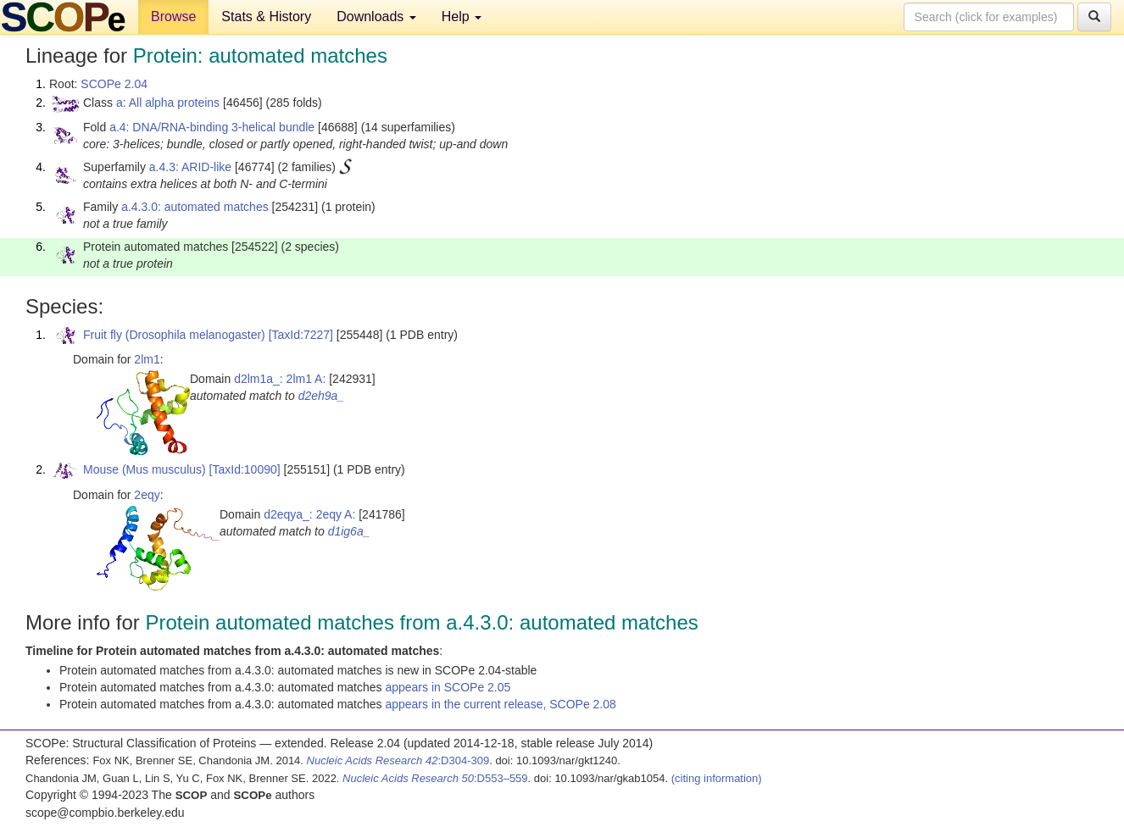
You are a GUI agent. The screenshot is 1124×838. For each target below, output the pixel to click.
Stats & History (266, 16)
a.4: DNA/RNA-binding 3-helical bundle (211, 127)
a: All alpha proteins (168, 102)
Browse (173, 16)
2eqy (146, 495)
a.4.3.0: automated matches (195, 207)
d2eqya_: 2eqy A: (309, 514)
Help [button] (461, 16)
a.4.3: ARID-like (190, 167)
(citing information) (716, 778)
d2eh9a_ (321, 395)
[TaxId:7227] (301, 334)
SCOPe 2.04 (114, 84)
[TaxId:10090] (245, 469)
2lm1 (146, 359)
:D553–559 (435, 778)
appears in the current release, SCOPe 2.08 (500, 704)
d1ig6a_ (349, 531)
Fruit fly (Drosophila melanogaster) (174, 334)
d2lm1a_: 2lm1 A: (280, 379)
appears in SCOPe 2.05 (447, 687)
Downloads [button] (376, 16)
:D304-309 (398, 760)
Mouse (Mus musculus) (144, 469)
